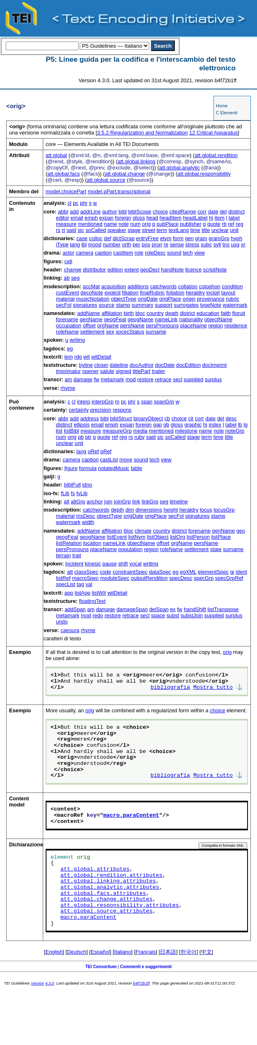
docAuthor (141, 365)
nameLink (166, 319)
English (54, 952)
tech (188, 253)
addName (88, 313)
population (130, 549)
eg (70, 348)
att (70, 572)
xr (243, 244)
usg (235, 244)
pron (157, 244)
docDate (165, 365)
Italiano (122, 952)
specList (65, 584)
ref (231, 224)
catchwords (163, 286)
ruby (139, 437)
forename (67, 319)
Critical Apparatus (213, 133)
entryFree (147, 238)
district (187, 313)
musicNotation (92, 299)
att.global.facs (63, 174)
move (125, 459)
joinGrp (122, 501)
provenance (211, 299)
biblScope (139, 212)
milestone (186, 431)
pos (146, 244)
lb (240, 425)
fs (73, 493)
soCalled (96, 230)
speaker (116, 230)
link (136, 501)
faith (226, 313)
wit (86, 357)
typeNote (210, 305)
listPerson (198, 537)
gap (157, 425)
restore (145, 379)
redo (98, 615)
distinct (236, 212)
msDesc (85, 516)
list (59, 431)
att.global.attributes (95, 869)
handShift (195, 609)
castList (109, 459)
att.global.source (106, 180)
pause (109, 564)
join (108, 501)
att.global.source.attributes (106, 911)
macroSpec (85, 578)
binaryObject (148, 418)
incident (74, 564)
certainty (78, 410)
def (107, 238)
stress (192, 244)
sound (174, 253)
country (155, 313)
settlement (92, 332)
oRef (93, 451)
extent (131, 269)
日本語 (168, 952)
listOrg (177, 537)
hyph (236, 238)
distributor (94, 269)
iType (62, 244)
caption (103, 253)
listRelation (69, 543)
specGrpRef (229, 578)
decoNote (92, 293)
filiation (130, 293)
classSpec (86, 572)
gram (201, 238)
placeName (193, 325)
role (138, 253)
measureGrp (117, 431)
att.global (56, 155)
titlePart (141, 371)
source (106, 305)
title (205, 230)
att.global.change (125, 174)
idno (87, 485)
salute (107, 371)
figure (71, 468)
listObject (158, 537)
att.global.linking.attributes (108, 881)
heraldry (195, 293)
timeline (179, 501)
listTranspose (223, 609)
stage (133, 230)
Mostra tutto (213, 687)
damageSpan (132, 609)
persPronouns (162, 325)
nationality (191, 319)
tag (80, 584)
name (110, 224)
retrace (163, 379)
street (148, 230)
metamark (112, 379)
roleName (67, 332)
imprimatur (68, 371)
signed (123, 371)
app (69, 593)
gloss (138, 218)
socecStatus (130, 332)
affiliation (112, 313)
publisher (190, 224)
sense (177, 244)
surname (156, 332)
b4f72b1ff (141, 983)
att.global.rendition (216, 155)
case (82, 238)
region (215, 325)
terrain (63, 555)
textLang (179, 230)
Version (37, 983)
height (171, 510)
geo (240, 531)
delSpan (159, 609)
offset (89, 325)
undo (61, 622)
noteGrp (234, 431)
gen (189, 238)
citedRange (182, 212)
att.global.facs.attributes (103, 893)
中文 (206, 952)
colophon (209, 286)
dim (129, 510)
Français (146, 952)
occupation (68, 325)
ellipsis (81, 425)
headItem (170, 218)
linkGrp (149, 501)
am (68, 379)
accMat (91, 286)
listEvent (117, 537)
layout (228, 293)
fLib (65, 493)
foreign (123, 218)
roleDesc (155, 253)
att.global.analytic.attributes (109, 887)
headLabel (195, 218)
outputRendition (149, 578)
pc (76, 203)
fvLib (82, 493)
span (147, 402)
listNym (137, 537)
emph (91, 218)
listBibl (71, 431)
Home (221, 105)
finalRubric (152, 293)
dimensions (148, 510)
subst (173, 615)
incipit (213, 293)
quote (213, 224)
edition (115, 269)
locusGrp (223, 510)
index (215, 425)
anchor (95, 501)
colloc (95, 238)
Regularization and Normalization (142, 133)
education (208, 313)
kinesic (93, 564)
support (164, 305)
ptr (88, 437)
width (88, 522)
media (140, 431)
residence (236, 325)
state (216, 549)
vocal (136, 564)
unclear (220, 230)
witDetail (101, 357)
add (74, 212)
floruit (238, 313)
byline (86, 365)
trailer (158, 371)
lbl (84, 244)
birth (129, 313)
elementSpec (213, 572)
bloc (140, 313)
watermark (235, 305)
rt (63, 230)
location (92, 543)
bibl (122, 212)
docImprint (214, 365)
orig (146, 224)
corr (201, 212)
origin (189, 299)
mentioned (90, 224)
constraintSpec (130, 572)
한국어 (189, 952)
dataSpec (160, 572)
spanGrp (164, 402)
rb (224, 224)
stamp (123, 305)
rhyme (67, 388)
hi (211, 218)
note (123, 224)
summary (142, 305)
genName (91, 319)
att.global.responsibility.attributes (119, 905)
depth (117, 510)
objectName (218, 319)
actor (68, 253)
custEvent (67, 293)
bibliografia (170, 687)
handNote (172, 269)
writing (77, 340)
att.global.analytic (179, 168)
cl (69, 203)
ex (173, 609)
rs (58, 230)
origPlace (170, 299)
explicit (112, 293)
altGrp (78, 501)
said (71, 230)
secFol (64, 305)
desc (231, 418)
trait (76, 555)
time (195, 230)
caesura (69, 630)
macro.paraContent (131, 815)
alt (66, 501)
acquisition (113, 286)
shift (122, 564)
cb (167, 418)
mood (94, 244)
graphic (192, 425)
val (89, 584)
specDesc (180, 578)
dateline (119, 365)
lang (75, 244)
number (111, 244)
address (89, 418)
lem (69, 357)
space (158, 615)
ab (66, 278)
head (152, 218)
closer (101, 365)
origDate (147, 299)
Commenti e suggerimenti (146, 966)
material (65, 299)
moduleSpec (114, 578)
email (77, 218)
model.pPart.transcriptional (119, 191)
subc (206, 244)
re (166, 244)
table (136, 468)
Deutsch (76, 952)
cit (191, 418)
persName (132, 325)
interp (83, 402)
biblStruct (121, 418)
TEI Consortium (100, 966)
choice (160, 212)
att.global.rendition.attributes (111, 875)
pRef (105, 451)
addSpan (75, 609)
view (199, 253)
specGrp (203, 578)
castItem (123, 253)
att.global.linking (136, 161)
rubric (232, 299)
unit (234, 230)
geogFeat (115, 319)
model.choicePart (66, 191)
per (136, 244)
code (105, 572)
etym (165, 238)
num (135, 224)
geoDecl (150, 269)
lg (245, 425)
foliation (175, 293)
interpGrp (102, 402)
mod (130, 379)
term (162, 230)
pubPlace (167, 224)
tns (225, 244)
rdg (78, 357)
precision (100, 410)
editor (62, 218)
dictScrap (123, 238)
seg (75, 278)
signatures (85, 305)
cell (68, 261)
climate (143, 531)
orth (126, 244)
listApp (82, 593)
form (178, 238)
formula (88, 468)
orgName (108, 325)
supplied (194, 379)
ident (241, 572)
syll (217, 244)
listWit (99, 593)
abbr (63, 212)
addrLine (90, 212)
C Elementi (226, 112)
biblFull (72, 485)
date (213, 212)
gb (166, 425)
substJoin (192, 615)
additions (137, 286)
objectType (124, 299)
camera (84, 253)
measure (66, 224)
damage (83, 379)
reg (239, 224)
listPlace (221, 537)
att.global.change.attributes (106, 899)
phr (84, 203)
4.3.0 (49, 983)
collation (187, 286)
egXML (188, 572)
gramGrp (218, 238)
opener (90, 371)
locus (206, 510)
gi (232, 572)
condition (232, 286)
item (220, 218)
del (223, 212)
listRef (63, 578)
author (109, 212)
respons (122, 410)
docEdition (188, 365)
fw (96, 379)
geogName (140, 319)
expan (106, 218)
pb (80, 437)
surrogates (186, 305)
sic (81, 230)
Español (100, 952)
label (234, 218)
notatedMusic (113, 468)
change (72, 269)
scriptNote (215, 269)
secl (177, 379)
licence (193, 269)
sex (110, 332)
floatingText (92, 601)
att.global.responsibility (204, 174)
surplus (213, 379)
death (171, 313)
